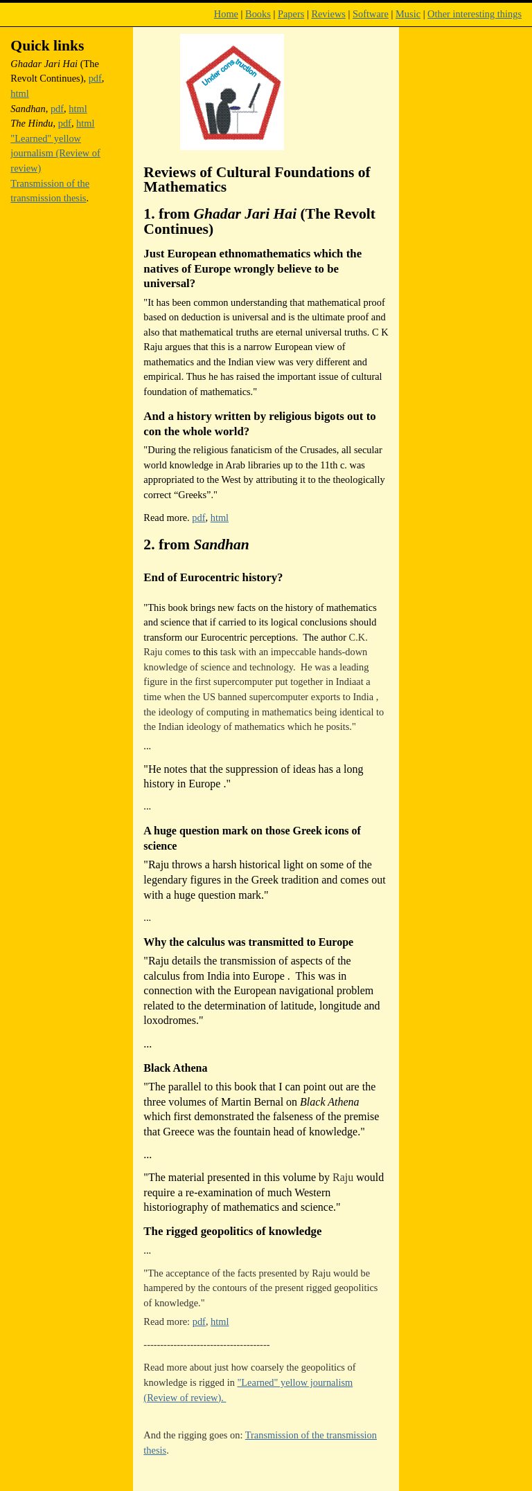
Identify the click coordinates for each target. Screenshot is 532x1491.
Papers (291, 13)
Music (408, 13)
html (220, 517)
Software (371, 13)
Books (258, 13)
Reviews (328, 13)
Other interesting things (474, 13)
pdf (198, 517)
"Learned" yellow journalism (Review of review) (55, 153)
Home (226, 13)
